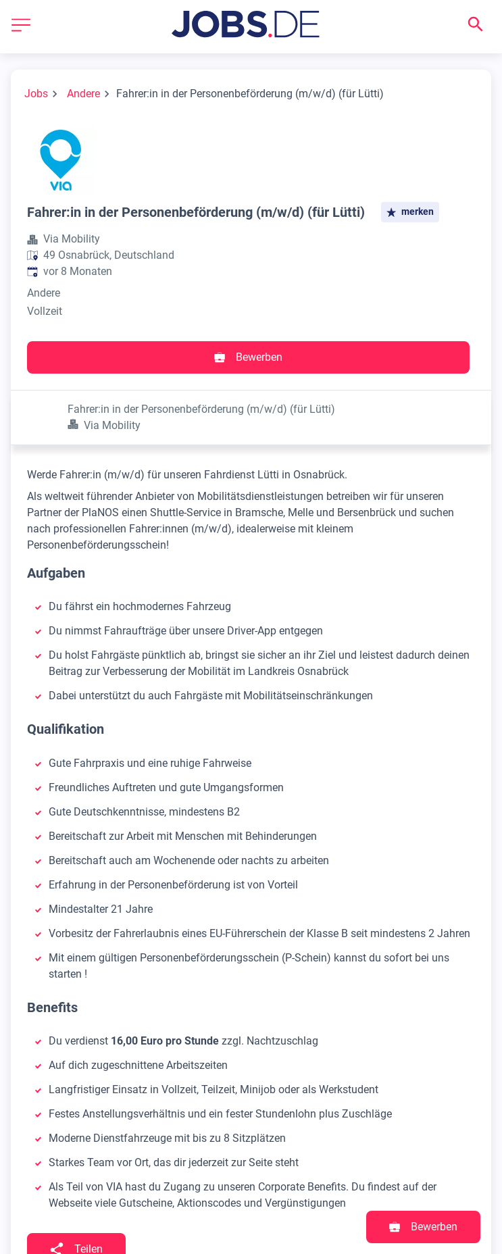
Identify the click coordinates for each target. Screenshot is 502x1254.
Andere (83, 93)
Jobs (36, 93)
